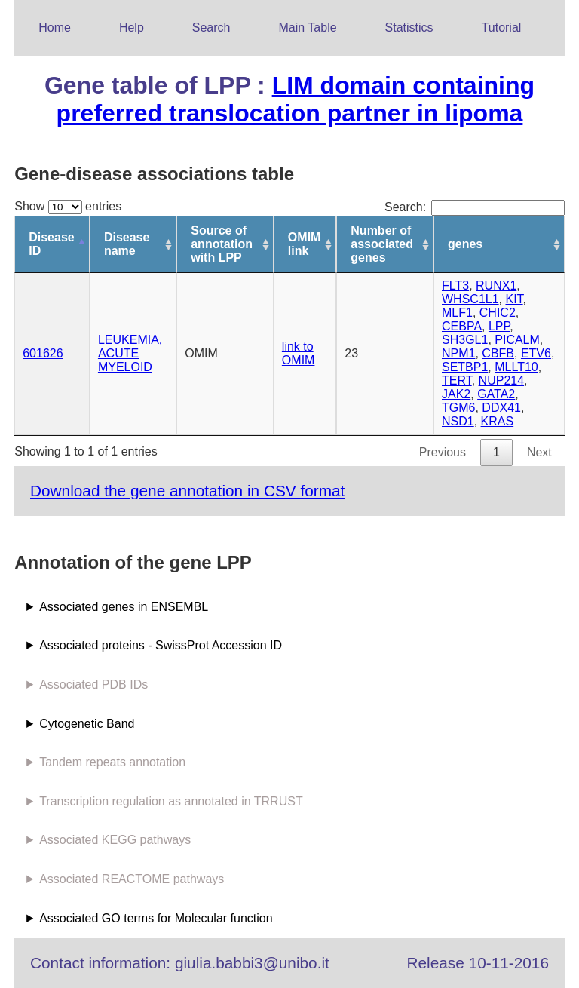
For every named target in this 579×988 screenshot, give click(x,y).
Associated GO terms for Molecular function (155, 918)
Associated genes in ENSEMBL (123, 606)
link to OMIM (298, 353)
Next (539, 452)
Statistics (409, 27)
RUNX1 (496, 285)
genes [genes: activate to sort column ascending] (465, 244)
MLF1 (457, 312)
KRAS (497, 421)
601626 (43, 353)
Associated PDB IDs (93, 684)
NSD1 (458, 421)
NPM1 (458, 353)
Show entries (67, 206)
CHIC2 (497, 312)
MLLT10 (516, 367)
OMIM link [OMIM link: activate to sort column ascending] (304, 244)
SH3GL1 (465, 339)
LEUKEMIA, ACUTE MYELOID (130, 353)
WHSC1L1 (470, 299)
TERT (457, 380)
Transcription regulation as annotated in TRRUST (171, 801)
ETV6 (536, 353)
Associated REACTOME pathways (131, 879)
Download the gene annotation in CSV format (187, 490)
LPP (499, 326)
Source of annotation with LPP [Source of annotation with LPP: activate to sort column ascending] (222, 244)
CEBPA (462, 326)
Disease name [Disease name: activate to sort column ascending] (127, 244)
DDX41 (501, 407)
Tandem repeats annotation (112, 762)
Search (211, 27)
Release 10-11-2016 (478, 962)
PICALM (517, 339)
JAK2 (456, 394)
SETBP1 (465, 367)
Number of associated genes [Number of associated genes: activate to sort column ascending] (382, 244)
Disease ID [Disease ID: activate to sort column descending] (52, 244)
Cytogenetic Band (86, 723)
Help (131, 27)
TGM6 (458, 407)
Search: (474, 207)
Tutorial (502, 27)
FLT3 (455, 285)
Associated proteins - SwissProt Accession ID (160, 645)
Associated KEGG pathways (115, 839)
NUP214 (501, 380)
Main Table (308, 27)
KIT (513, 299)
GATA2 (496, 394)
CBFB (498, 353)
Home (54, 27)
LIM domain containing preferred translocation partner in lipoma (296, 99)
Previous (442, 452)
